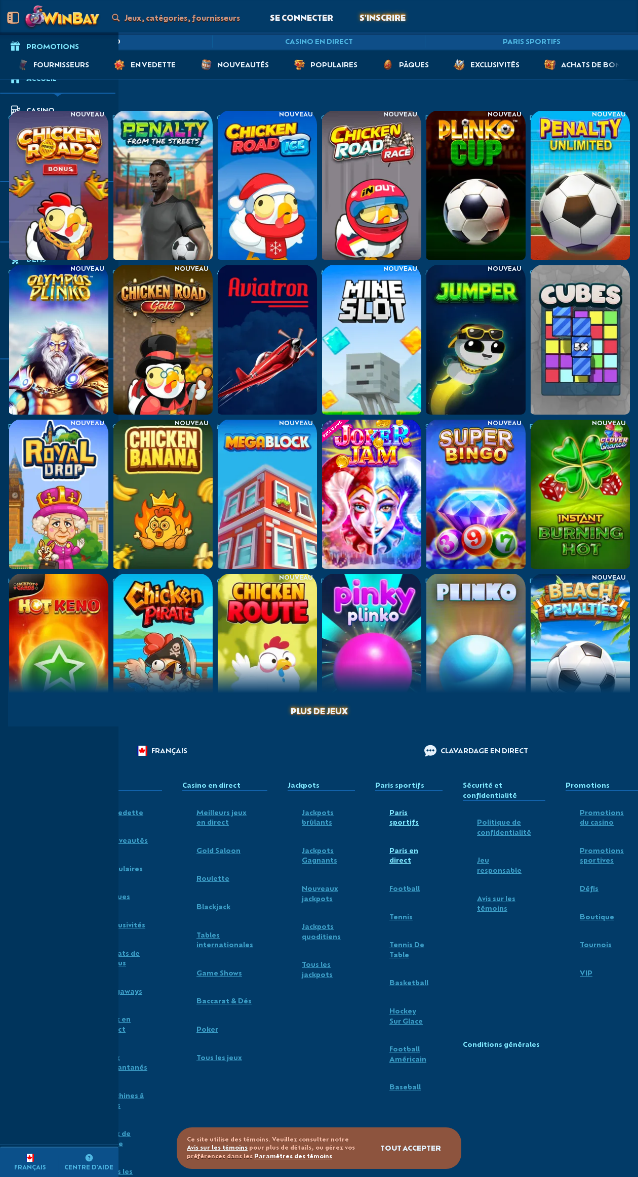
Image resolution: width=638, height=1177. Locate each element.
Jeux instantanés (125, 1062)
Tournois (596, 944)
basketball (408, 982)
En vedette (123, 812)
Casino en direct (319, 41)
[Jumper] (475, 339)
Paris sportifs (532, 41)
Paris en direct (403, 855)
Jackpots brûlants (318, 817)
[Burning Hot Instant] (580, 494)
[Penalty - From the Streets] (162, 185)
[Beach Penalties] (580, 648)
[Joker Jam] (371, 494)
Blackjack (213, 906)
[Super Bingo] (475, 494)
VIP (586, 973)
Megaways (123, 991)
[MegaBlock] (267, 494)
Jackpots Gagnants (319, 855)
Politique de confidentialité (504, 827)
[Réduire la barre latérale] (13, 18)
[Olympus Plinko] (58, 339)
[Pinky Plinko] (371, 648)
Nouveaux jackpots (320, 893)
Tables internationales (224, 940)
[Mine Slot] (371, 339)
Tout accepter (410, 1148)
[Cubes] (580, 339)
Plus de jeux (319, 711)
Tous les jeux (219, 1057)
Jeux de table (117, 1138)
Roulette (212, 878)
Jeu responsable (499, 865)
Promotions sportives (602, 855)
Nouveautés (126, 840)
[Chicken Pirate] (162, 648)
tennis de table (406, 949)
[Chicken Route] (267, 648)
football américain (407, 1054)
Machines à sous (124, 1100)
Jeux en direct (117, 1024)
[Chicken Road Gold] (162, 339)
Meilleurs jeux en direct (221, 817)
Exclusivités (124, 924)
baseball (405, 1086)
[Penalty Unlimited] (580, 185)
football (404, 888)
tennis (401, 916)
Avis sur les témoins (496, 903)
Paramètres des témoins (293, 1156)
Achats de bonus (122, 958)
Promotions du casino (602, 817)
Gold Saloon (218, 850)
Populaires (123, 868)
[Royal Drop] (58, 494)
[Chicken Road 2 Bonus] (58, 185)
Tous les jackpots (317, 969)
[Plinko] (475, 648)
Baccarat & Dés (224, 1000)
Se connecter (301, 17)
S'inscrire (383, 17)
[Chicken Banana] (162, 494)
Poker (207, 1029)
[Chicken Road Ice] (267, 185)
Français (162, 751)
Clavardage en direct (476, 751)
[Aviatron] (267, 339)
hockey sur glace (406, 1016)
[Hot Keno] (58, 648)
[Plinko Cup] (475, 185)
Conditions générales (501, 1044)
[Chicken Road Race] (371, 185)
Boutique (597, 916)
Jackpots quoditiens (321, 931)
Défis (589, 888)
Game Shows (219, 973)
